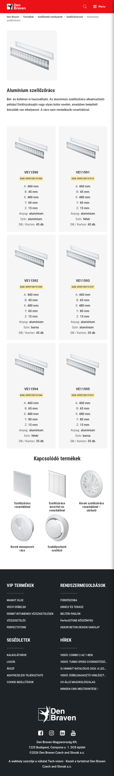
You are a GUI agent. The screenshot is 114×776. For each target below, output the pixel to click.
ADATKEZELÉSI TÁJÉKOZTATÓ (25, 675)
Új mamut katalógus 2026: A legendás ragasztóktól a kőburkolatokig (83, 668)
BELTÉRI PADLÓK (70, 613)
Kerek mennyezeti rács (22, 548)
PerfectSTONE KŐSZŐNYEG (76, 620)
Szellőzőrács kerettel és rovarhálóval (57, 506)
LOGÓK (11, 661)
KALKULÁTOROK (17, 655)
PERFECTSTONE (16, 627)
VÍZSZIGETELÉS (16, 620)
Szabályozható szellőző (57, 548)
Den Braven (13, 16)
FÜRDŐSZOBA (68, 600)
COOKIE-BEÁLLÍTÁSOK (20, 682)
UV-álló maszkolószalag (77, 682)
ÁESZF (11, 668)
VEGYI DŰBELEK (16, 607)
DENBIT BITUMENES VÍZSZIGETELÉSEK (30, 613)
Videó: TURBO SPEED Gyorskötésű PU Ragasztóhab (83, 661)
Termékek (28, 16)
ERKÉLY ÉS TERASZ (71, 607)
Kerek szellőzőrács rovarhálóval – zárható (91, 506)
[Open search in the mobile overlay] (84, 6)
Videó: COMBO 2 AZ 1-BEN (76, 655)
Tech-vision (55, 761)
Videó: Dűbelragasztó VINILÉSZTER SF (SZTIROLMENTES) (83, 675)
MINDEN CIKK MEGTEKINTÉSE (79, 688)
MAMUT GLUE (15, 600)
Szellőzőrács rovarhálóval (22, 505)
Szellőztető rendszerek (50, 16)
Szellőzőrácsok (74, 16)
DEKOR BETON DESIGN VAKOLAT (80, 627)
